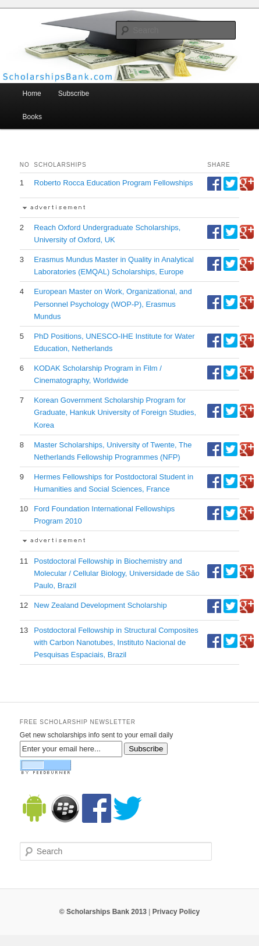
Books (32, 117)
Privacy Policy (176, 912)
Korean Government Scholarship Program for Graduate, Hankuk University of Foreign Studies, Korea (115, 412)
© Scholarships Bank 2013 (103, 912)
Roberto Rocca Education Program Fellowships (113, 182)
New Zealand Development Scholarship (100, 605)
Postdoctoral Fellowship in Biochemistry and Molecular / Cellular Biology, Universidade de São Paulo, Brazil (116, 573)
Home (32, 93)
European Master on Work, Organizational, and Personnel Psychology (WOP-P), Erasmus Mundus (112, 303)
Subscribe (73, 93)
